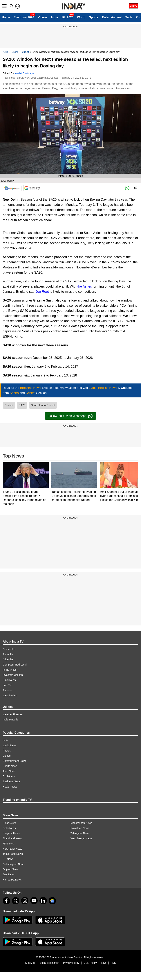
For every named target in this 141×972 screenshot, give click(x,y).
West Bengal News (81, 838)
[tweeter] (15, 900)
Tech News (9, 771)
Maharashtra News (81, 823)
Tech (128, 17)
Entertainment (112, 17)
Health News (10, 786)
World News (10, 745)
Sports (93, 17)
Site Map (30, 962)
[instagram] (24, 900)
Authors (7, 690)
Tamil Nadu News (13, 853)
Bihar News (9, 823)
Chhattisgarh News (13, 864)
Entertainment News (14, 760)
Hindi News (9, 680)
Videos (42, 17)
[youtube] (34, 900)
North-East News (12, 848)
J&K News (9, 874)
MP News (8, 843)
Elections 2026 (24, 17)
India (54, 17)
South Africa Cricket (43, 405)
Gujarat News (10, 869)
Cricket (25, 52)
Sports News (10, 766)
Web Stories (10, 695)
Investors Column (13, 674)
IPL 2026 (67, 17)
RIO (103, 962)
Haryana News (11, 833)
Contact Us (9, 649)
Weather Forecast (13, 714)
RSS (113, 962)
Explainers (9, 776)
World (81, 17)
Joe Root (42, 291)
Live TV (7, 685)
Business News (11, 781)
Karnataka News (12, 879)
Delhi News (9, 828)
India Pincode (10, 719)
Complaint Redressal (15, 664)
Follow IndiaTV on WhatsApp (70, 416)
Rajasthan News (79, 828)
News (5, 52)
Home (6, 17)
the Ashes (84, 286)
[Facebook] (6, 900)
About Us (8, 654)
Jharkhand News (12, 838)
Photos (7, 750)
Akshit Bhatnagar (25, 73)
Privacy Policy (71, 962)
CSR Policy (90, 962)
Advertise (8, 659)
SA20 (22, 405)
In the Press (10, 669)
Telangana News (80, 833)
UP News (8, 859)
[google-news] (52, 900)
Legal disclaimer (49, 962)
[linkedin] (43, 900)
